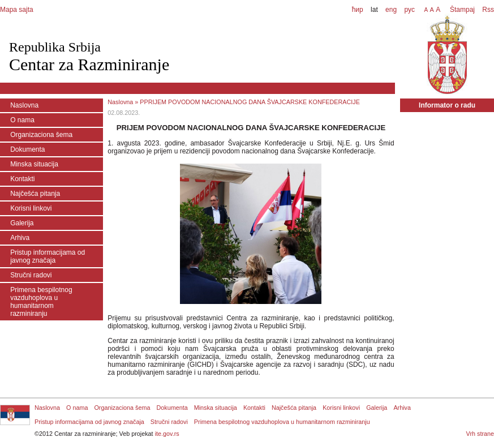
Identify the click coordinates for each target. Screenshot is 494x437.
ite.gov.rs (167, 433)
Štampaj (462, 10)
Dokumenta (27, 149)
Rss (487, 10)
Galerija (21, 223)
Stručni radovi (30, 275)
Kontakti (22, 179)
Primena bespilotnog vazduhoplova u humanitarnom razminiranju (41, 302)
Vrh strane (480, 433)
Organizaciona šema (41, 135)
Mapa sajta (16, 10)
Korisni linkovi (30, 208)
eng (391, 10)
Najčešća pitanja (35, 194)
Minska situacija (34, 164)
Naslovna (24, 105)
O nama (22, 120)
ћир (357, 10)
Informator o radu (447, 105)
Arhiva (19, 238)
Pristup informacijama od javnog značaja (47, 256)
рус (409, 10)
